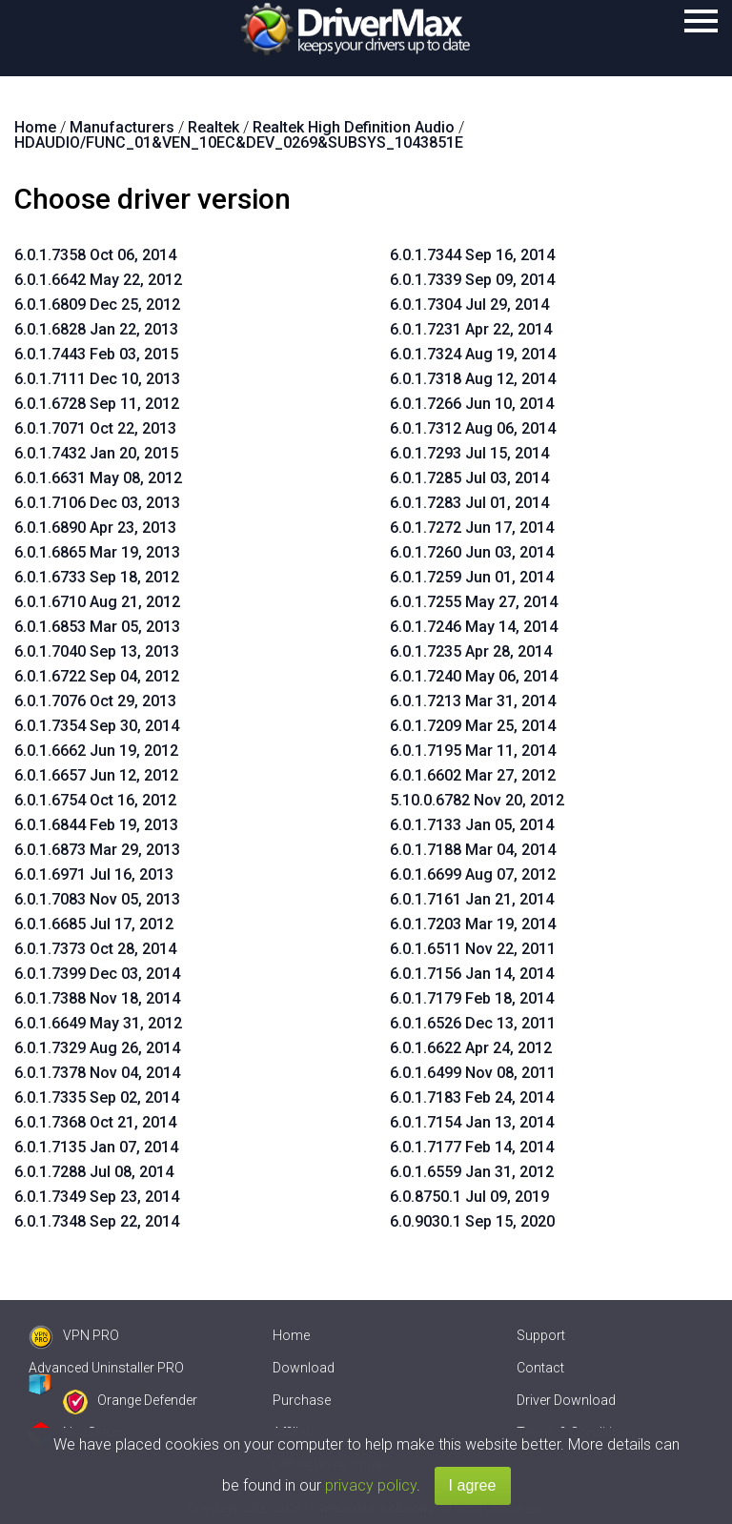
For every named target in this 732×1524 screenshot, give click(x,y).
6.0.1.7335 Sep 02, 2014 (96, 1097)
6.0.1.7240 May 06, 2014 (474, 676)
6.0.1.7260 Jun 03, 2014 (472, 552)
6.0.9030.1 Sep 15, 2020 (472, 1221)
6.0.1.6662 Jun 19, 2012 (96, 751)
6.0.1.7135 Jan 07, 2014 (96, 1147)
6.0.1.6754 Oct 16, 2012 (95, 800)
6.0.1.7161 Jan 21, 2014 (472, 899)
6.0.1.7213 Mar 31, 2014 (473, 701)
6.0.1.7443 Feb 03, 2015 (96, 354)
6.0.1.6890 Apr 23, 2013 (95, 527)
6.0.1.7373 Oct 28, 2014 (95, 949)
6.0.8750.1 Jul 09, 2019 (469, 1197)
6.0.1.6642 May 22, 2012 (98, 280)
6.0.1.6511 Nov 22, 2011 (473, 949)
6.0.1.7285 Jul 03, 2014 (469, 478)
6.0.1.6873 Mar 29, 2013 (97, 850)
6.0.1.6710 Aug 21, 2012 (97, 602)
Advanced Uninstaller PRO (106, 1367)
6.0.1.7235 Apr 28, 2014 (471, 651)
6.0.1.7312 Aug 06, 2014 (473, 428)
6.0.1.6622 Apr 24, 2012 (471, 1048)
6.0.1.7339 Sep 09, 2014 (472, 280)
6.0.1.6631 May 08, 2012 (98, 478)
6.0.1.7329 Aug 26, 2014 (97, 1048)
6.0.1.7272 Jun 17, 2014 (472, 527)
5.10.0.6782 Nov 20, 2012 (477, 800)
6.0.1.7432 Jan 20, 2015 (96, 453)
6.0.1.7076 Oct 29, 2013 (95, 701)
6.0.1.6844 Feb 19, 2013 (96, 825)
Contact (540, 1367)
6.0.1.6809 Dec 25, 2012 (97, 304)
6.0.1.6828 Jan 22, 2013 (96, 329)
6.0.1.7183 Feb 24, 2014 (472, 1097)
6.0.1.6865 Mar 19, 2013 (97, 552)
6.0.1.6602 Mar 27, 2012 (473, 775)
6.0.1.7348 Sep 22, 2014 (96, 1221)
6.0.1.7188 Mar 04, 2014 (473, 850)
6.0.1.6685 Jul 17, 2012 (93, 924)
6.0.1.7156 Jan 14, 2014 (472, 974)
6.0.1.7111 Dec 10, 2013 (97, 379)
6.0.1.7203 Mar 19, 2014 (473, 924)
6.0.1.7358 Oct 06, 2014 (95, 255)
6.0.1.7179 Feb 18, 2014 (472, 998)
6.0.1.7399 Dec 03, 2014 (97, 974)
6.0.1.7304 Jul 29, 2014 (469, 304)
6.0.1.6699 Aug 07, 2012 (473, 874)
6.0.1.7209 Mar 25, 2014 (473, 726)
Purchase (302, 1400)
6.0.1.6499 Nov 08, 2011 (473, 1073)
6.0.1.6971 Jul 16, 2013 (93, 874)
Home (291, 1335)
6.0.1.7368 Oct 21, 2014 (95, 1122)
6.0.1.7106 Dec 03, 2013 (97, 503)
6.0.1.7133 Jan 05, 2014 (472, 825)
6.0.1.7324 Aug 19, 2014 (473, 354)
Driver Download (566, 1400)
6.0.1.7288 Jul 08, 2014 (93, 1172)
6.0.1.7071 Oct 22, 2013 (95, 428)
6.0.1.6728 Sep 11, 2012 (96, 404)
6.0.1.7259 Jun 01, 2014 (472, 577)
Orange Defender (130, 1400)
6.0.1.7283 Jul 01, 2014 (469, 503)
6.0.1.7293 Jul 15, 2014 (469, 453)
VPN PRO (74, 1335)
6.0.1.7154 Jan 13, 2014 (472, 1122)
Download (304, 1367)
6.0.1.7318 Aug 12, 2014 (473, 379)
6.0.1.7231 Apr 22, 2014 (471, 329)
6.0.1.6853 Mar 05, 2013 (97, 627)
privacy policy (371, 1485)
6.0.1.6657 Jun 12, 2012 (96, 775)
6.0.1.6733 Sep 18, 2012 (96, 577)
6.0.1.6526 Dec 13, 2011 (473, 1023)
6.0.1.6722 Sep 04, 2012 (96, 676)
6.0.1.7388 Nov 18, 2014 (97, 998)
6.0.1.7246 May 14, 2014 (474, 627)
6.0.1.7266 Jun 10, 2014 (472, 404)
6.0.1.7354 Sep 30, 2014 (96, 726)
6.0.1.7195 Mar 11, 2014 (473, 751)
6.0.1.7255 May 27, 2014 (474, 602)
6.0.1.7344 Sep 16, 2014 (472, 255)
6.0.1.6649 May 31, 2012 (98, 1023)
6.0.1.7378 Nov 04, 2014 (97, 1073)
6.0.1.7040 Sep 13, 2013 (96, 651)
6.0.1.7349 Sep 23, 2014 (96, 1197)
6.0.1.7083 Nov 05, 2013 (97, 899)
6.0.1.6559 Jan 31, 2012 (472, 1172)
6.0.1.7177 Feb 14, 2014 (472, 1147)
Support (541, 1335)
